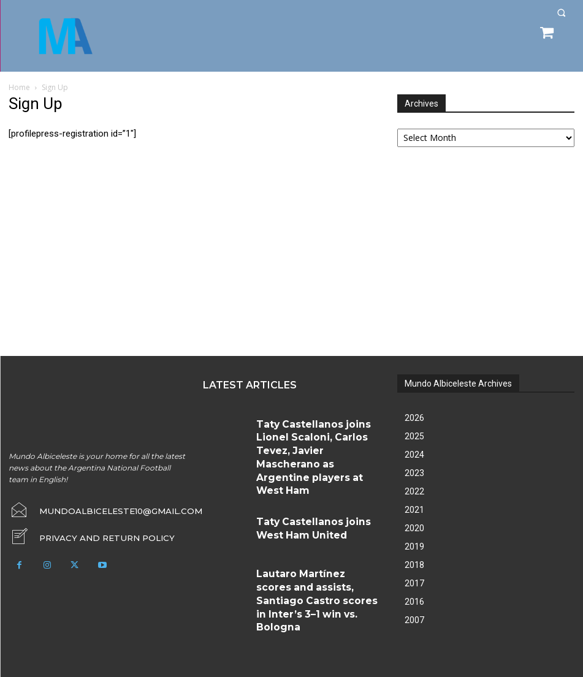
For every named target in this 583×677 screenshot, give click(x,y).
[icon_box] (81, 533)
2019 (414, 546)
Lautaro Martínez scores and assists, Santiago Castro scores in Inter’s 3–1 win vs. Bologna (317, 534)
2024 (414, 455)
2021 (414, 510)
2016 (414, 602)
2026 (414, 418)
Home (19, 87)
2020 (414, 528)
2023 (414, 473)
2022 (414, 491)
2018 (414, 565)
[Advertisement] (489, 253)
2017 (414, 583)
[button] (561, 12)
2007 (414, 620)
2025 (414, 436)
